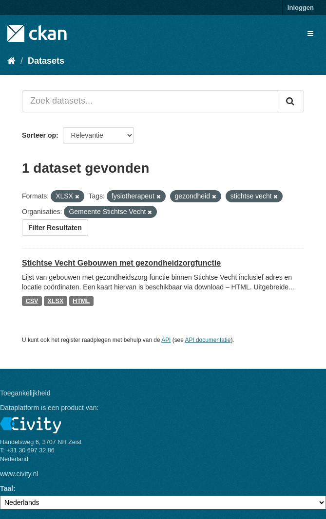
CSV (32, 301)
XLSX (55, 301)
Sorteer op (39, 135)
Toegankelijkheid (25, 393)
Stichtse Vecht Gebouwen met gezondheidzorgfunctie (121, 263)
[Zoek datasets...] (150, 101)
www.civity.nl (19, 474)
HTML (81, 301)
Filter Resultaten (55, 228)
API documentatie (208, 340)
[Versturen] (291, 101)
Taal (6, 488)
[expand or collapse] (310, 33)
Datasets (46, 61)
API (166, 340)
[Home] (11, 61)
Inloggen (301, 7)
